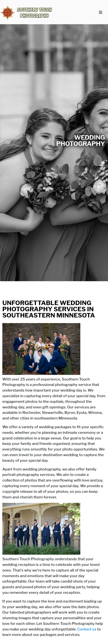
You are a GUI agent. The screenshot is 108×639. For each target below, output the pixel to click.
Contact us (86, 629)
